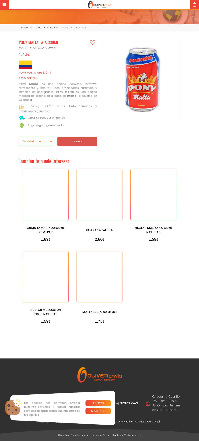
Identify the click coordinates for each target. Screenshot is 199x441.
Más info (98, 411)
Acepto (98, 403)
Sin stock (77, 141)
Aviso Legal (153, 421)
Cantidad (28, 141)
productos (26, 27)
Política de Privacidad (121, 421)
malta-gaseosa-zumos (47, 27)
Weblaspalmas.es (132, 435)
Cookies (139, 421)
